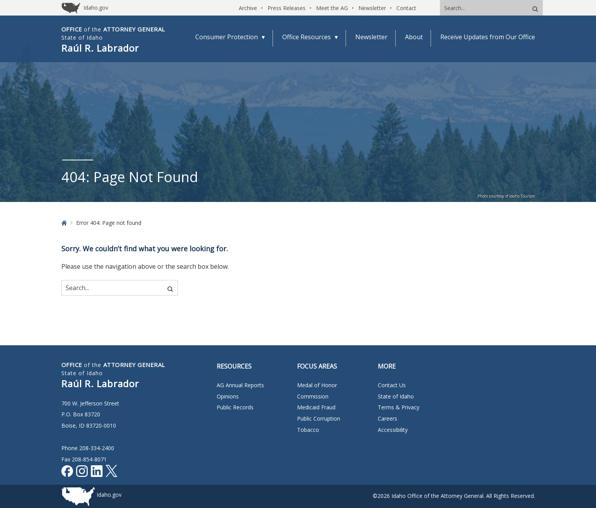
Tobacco (308, 429)
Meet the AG (332, 8)
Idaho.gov (109, 494)
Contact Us (392, 385)
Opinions (228, 396)
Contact (406, 8)
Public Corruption (318, 418)
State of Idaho (396, 396)
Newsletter (372, 8)
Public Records (235, 407)
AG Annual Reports (240, 385)
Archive (248, 8)
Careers (387, 418)
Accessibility (393, 429)
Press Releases (287, 8)
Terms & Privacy (398, 407)
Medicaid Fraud (316, 407)
